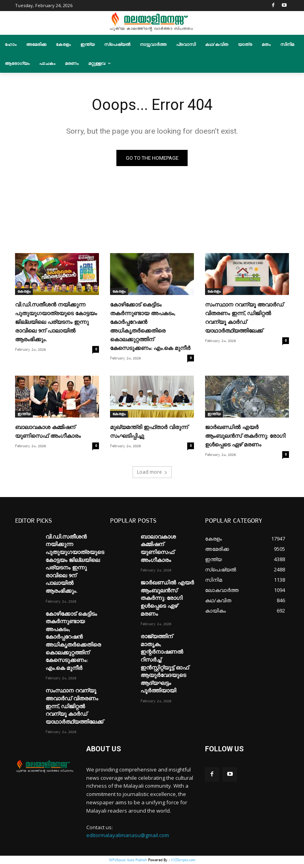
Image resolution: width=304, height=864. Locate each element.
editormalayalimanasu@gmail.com (127, 835)
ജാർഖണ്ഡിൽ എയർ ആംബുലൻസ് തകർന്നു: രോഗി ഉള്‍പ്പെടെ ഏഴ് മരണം (245, 436)
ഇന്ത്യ (23, 414)
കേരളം (23, 291)
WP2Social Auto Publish (128, 860)
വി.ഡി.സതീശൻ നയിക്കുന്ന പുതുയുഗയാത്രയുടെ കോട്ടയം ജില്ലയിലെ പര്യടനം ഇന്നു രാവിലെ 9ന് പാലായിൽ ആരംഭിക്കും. (56, 322)
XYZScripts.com (183, 860)
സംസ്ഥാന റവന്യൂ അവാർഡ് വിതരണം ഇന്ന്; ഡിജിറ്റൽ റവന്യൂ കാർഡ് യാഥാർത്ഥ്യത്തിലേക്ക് (74, 706)
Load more (152, 472)
